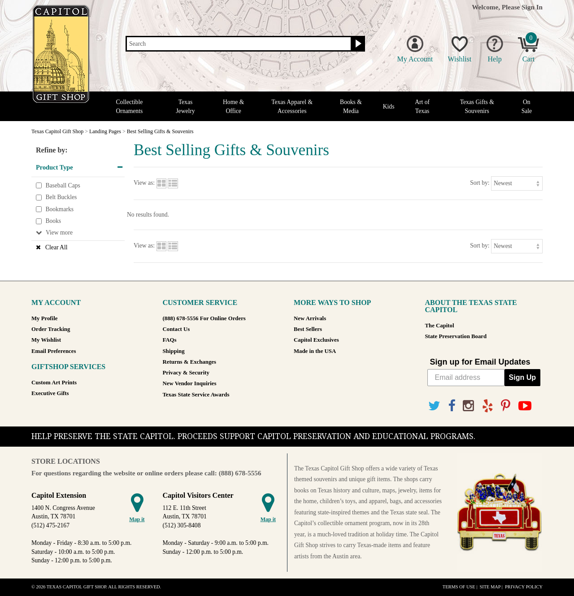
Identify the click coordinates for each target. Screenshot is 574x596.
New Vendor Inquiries (190, 383)
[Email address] (465, 377)
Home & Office (233, 106)
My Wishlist (46, 340)
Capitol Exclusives (316, 340)
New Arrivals (310, 318)
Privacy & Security (186, 373)
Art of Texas (422, 106)
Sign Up (522, 377)
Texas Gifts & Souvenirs (477, 106)
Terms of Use (459, 586)
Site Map (489, 586)
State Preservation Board (456, 336)
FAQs (170, 340)
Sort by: (479, 182)
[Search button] (357, 44)
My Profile (44, 318)
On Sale (527, 106)
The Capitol (439, 325)
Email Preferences (53, 351)
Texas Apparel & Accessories (292, 106)
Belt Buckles (61, 197)
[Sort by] (517, 183)
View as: (144, 182)
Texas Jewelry (185, 106)
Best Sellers (308, 329)
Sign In (532, 7)
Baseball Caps (62, 185)
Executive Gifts (50, 393)
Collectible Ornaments (129, 106)
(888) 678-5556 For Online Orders (204, 318)
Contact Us (176, 329)
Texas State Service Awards (196, 395)
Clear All (56, 247)
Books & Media (351, 106)
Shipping (174, 351)
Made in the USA (315, 351)
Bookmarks (59, 209)
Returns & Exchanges (189, 362)
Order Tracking (50, 329)
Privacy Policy (524, 586)
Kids (389, 106)
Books (53, 221)
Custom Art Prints (54, 382)
